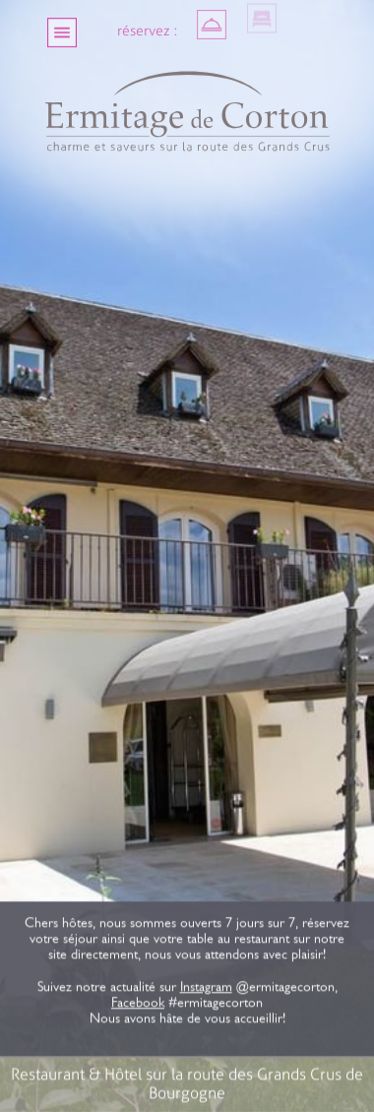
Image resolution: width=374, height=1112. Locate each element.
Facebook (137, 1005)
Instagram (205, 989)
